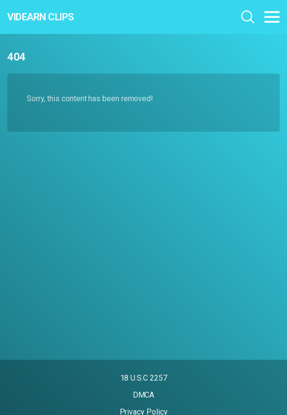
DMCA (144, 395)
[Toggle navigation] (272, 17)
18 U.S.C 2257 (143, 378)
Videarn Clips (40, 17)
